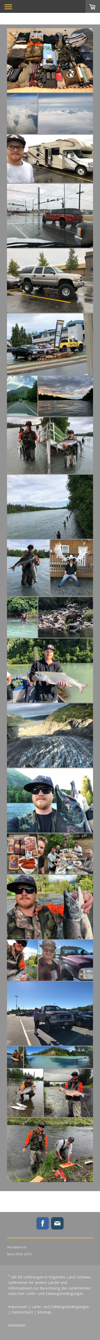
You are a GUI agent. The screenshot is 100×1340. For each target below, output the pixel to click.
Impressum (17, 1306)
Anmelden (16, 1325)
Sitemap (44, 1312)
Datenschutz (22, 1312)
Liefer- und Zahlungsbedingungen (54, 1293)
